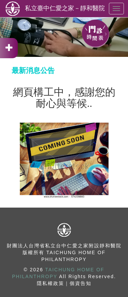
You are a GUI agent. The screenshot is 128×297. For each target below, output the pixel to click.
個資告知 (80, 283)
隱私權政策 (50, 283)
